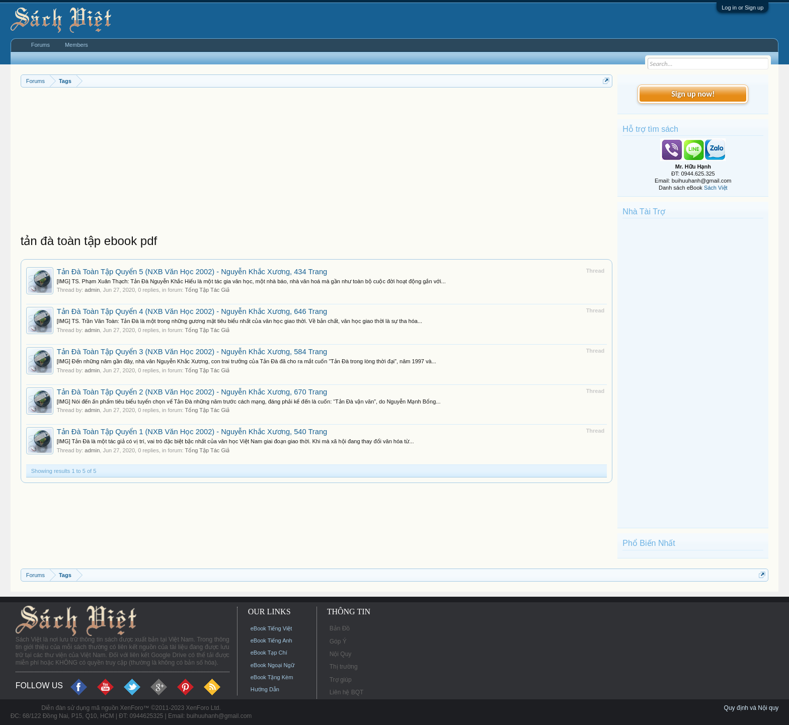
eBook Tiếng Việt (271, 628)
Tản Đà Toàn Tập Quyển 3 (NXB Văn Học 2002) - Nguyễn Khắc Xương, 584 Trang (192, 352)
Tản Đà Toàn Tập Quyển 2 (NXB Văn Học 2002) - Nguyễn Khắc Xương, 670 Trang (192, 392)
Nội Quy (341, 654)
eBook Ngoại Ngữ (272, 665)
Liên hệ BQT (347, 692)
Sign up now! (693, 94)
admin (92, 290)
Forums (40, 45)
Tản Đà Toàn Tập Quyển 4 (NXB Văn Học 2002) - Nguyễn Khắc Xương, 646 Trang (192, 311)
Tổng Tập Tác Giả (207, 290)
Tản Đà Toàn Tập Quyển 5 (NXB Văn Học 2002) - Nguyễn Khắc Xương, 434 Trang (192, 272)
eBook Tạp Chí (269, 653)
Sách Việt (716, 188)
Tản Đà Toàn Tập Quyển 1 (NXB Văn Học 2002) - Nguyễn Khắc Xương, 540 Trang (192, 432)
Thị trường (344, 666)
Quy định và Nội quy (751, 707)
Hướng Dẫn (265, 689)
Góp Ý (338, 641)
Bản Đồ (340, 628)
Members (76, 45)
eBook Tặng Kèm (272, 677)
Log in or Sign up (742, 8)
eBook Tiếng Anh (271, 640)
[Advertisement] (317, 163)
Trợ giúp (341, 679)
